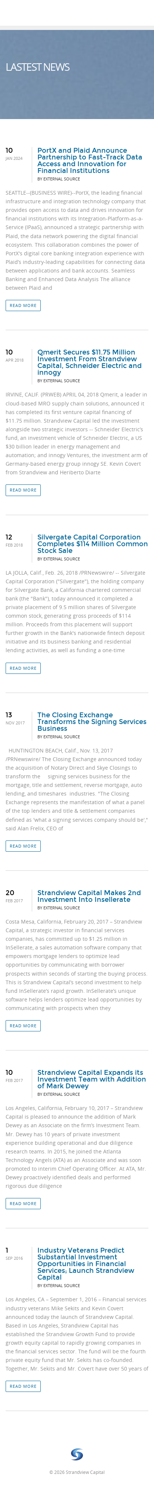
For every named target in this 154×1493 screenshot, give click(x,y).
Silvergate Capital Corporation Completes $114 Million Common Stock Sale (92, 544)
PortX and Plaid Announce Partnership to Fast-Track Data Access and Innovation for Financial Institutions (89, 160)
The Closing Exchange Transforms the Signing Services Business (92, 722)
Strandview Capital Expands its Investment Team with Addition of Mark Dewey (91, 1079)
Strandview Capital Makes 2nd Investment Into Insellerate (89, 896)
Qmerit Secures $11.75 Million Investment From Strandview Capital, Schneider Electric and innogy (89, 362)
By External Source (58, 179)
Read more (23, 305)
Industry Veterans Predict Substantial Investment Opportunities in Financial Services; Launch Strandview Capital (85, 1263)
